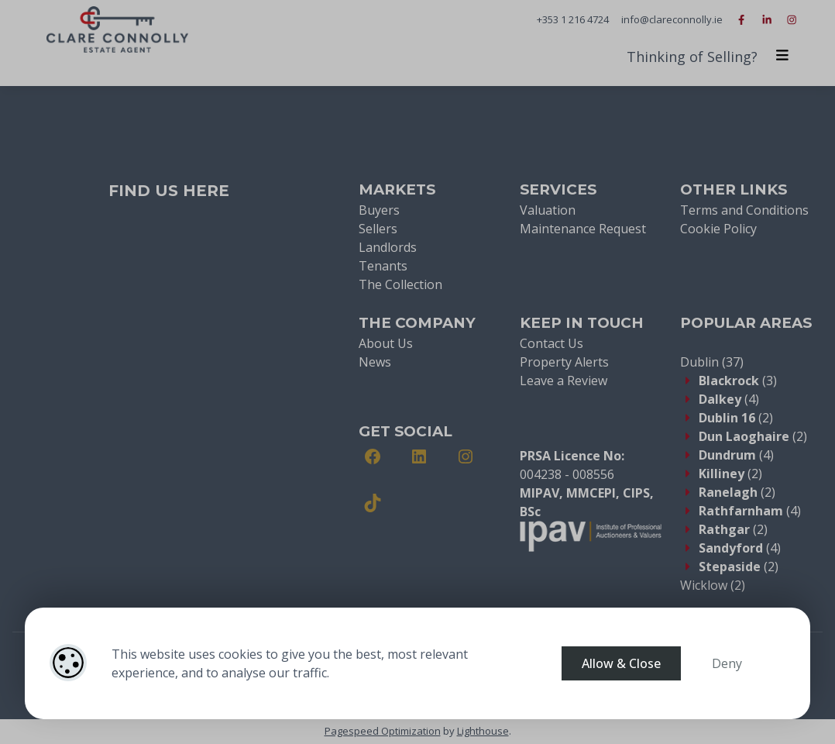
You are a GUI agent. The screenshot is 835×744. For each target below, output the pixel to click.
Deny (727, 663)
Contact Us (551, 343)
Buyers (379, 210)
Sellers (378, 228)
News (375, 361)
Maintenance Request (583, 228)
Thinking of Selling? (692, 56)
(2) (736, 417)
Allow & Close (621, 663)
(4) (729, 399)
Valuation (548, 210)
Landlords (388, 247)
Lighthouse (483, 731)
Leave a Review (563, 380)
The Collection (400, 284)
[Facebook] (373, 456)
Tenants (383, 265)
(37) (712, 361)
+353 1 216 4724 (573, 19)
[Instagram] (465, 456)
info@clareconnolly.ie (672, 19)
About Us (386, 343)
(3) (738, 380)
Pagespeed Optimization (383, 731)
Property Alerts (564, 361)
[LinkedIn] (419, 456)
